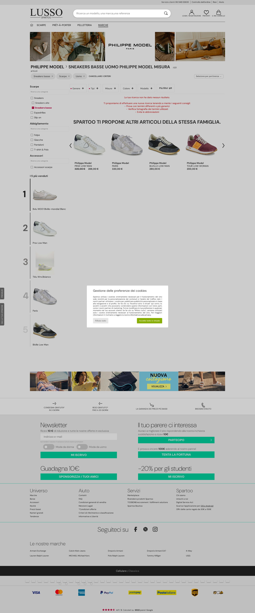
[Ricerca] (166, 13)
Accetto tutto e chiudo (149, 320)
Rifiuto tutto (100, 320)
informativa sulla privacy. (140, 315)
